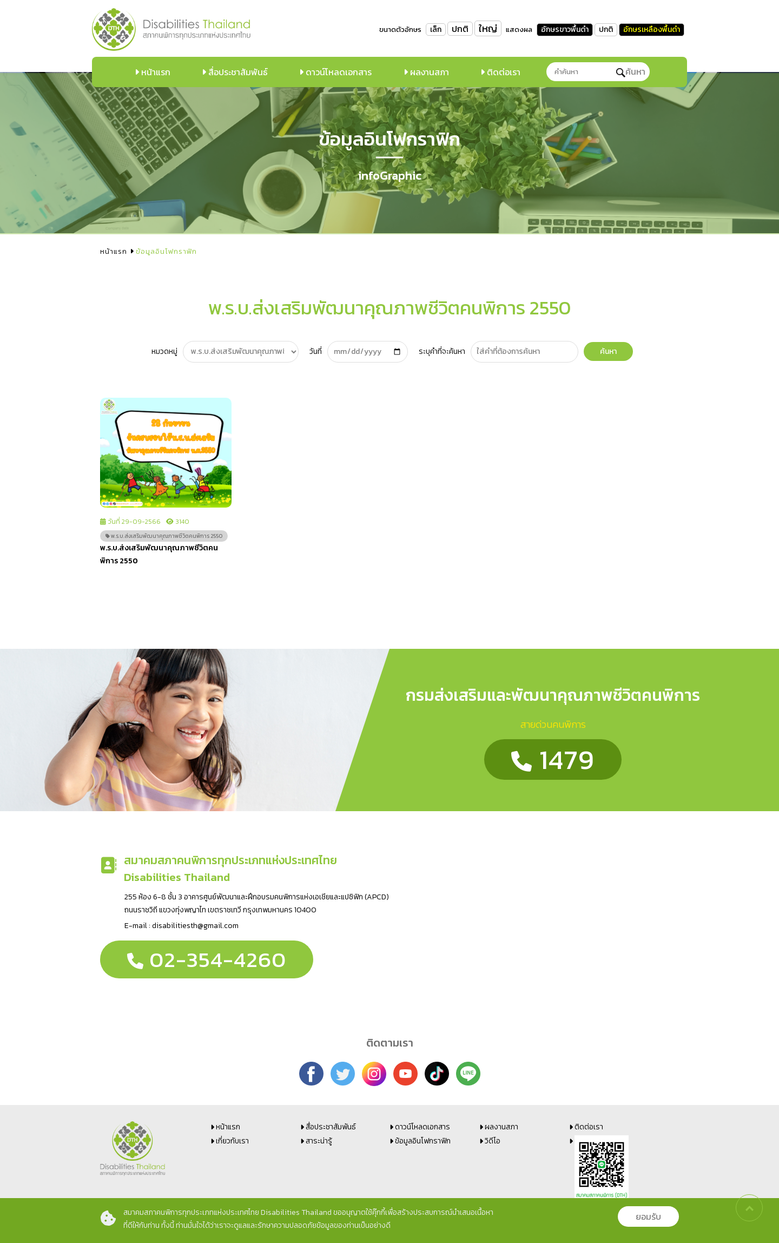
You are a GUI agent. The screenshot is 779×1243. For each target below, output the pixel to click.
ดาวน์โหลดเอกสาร (337, 71)
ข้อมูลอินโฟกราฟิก (423, 1141)
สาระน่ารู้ (319, 1141)
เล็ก (435, 29)
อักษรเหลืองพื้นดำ (651, 29)
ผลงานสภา (428, 71)
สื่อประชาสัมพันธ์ (237, 71)
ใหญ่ (488, 28)
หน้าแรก (154, 71)
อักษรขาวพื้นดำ (565, 29)
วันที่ (315, 351)
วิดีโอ (492, 1141)
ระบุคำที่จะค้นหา (442, 351)
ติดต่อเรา (502, 71)
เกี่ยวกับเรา (232, 1141)
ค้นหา (630, 71)
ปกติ (460, 28)
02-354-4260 (206, 959)
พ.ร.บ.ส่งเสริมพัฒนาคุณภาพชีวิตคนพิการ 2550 (163, 536)
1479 (553, 759)
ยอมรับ (648, 1216)
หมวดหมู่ (164, 351)
